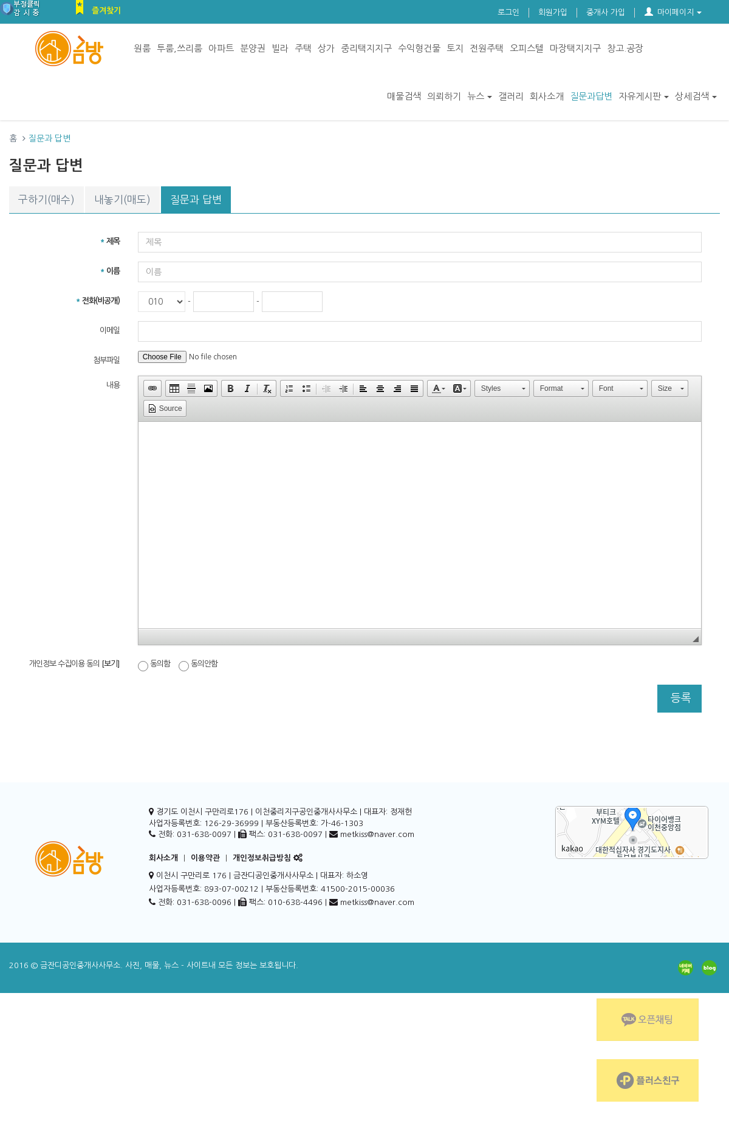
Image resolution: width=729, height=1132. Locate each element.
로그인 (508, 12)
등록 (679, 698)
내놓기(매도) (122, 199)
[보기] (110, 664)
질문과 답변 (196, 199)
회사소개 (547, 96)
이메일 (110, 330)
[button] (152, 388)
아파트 (221, 48)
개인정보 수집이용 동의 (74, 664)
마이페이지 (673, 12)
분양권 (252, 48)
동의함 (154, 665)
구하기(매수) (46, 199)
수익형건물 (419, 48)
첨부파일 (106, 360)
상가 (326, 48)
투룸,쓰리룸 (179, 48)
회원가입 (552, 12)
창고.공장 (625, 48)
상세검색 (696, 96)
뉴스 (479, 96)
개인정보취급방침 (262, 858)
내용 (113, 385)
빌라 (280, 48)
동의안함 (198, 665)
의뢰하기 (444, 96)
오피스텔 (527, 48)
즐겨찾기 (106, 11)
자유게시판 (643, 96)
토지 (455, 48)
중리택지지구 (366, 48)
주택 (303, 48)
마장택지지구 (575, 48)
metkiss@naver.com (377, 902)
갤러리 (511, 96)
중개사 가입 (605, 12)
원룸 (142, 48)
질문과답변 (591, 96)
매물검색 (404, 96)
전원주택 (487, 48)
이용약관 (205, 858)
